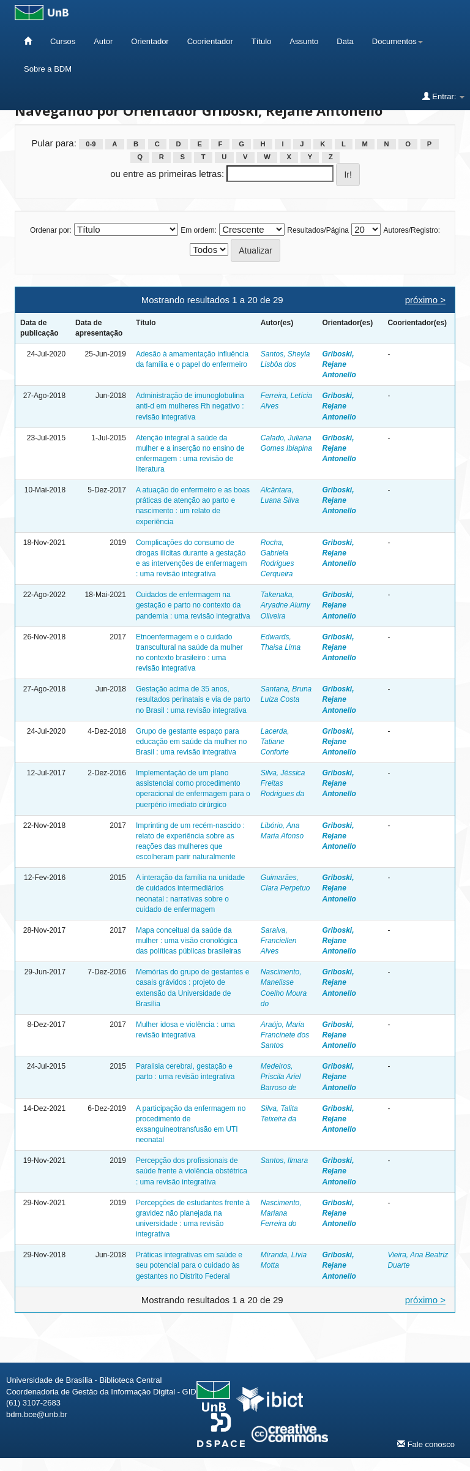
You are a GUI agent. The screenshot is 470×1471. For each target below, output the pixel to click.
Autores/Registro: (411, 230)
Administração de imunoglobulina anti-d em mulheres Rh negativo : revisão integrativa (190, 406)
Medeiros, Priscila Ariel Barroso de (281, 1076)
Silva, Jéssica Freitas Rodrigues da (283, 783)
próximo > (425, 300)
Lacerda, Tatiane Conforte (275, 741)
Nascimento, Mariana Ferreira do (281, 1213)
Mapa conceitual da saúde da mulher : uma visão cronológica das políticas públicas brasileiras (188, 940)
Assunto (303, 41)
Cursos (62, 41)
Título (262, 41)
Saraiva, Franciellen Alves (279, 940)
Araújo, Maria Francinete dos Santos (285, 1035)
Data (345, 41)
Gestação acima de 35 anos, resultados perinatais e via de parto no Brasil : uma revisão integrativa (193, 699)
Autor (103, 41)
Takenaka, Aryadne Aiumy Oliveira (285, 605)
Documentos (397, 41)
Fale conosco (426, 1444)
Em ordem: (199, 230)
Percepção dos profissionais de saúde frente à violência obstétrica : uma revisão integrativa (191, 1171)
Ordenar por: (51, 230)
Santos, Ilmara (284, 1160)
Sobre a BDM (48, 68)
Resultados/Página (318, 230)
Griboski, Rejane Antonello (339, 364)
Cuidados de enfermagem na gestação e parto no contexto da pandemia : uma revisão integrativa (193, 605)
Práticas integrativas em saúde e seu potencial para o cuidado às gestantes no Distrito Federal (189, 1265)
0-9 (90, 144)
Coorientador (210, 41)
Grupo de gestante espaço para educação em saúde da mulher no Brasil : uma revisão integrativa (191, 741)
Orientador (149, 41)
